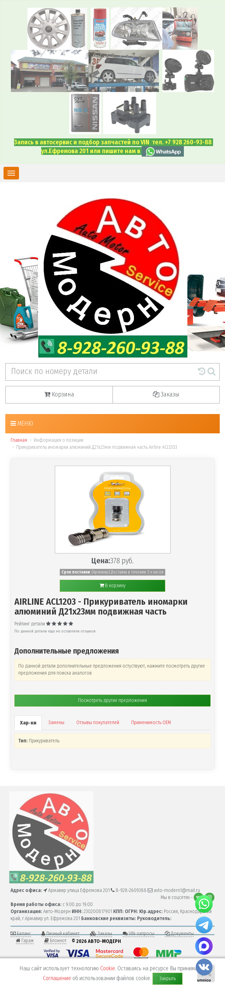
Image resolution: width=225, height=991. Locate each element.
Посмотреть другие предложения (112, 700)
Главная (19, 440)
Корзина (59, 394)
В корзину (112, 586)
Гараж (25, 941)
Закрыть (167, 979)
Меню (22, 423)
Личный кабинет (60, 934)
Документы (179, 934)
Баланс (21, 934)
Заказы (166, 394)
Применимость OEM (151, 723)
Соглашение (57, 978)
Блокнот (55, 941)
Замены (56, 723)
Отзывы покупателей (97, 723)
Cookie (107, 968)
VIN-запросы (138, 934)
